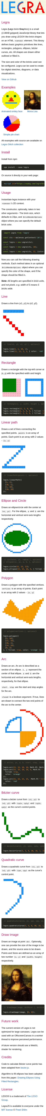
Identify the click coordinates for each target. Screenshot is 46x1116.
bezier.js (25, 1068)
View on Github (8, 79)
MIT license (7, 1110)
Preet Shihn (21, 1110)
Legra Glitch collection (12, 144)
